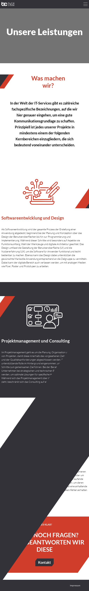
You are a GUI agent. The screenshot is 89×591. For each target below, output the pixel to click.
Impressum (75, 585)
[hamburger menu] (85, 4)
